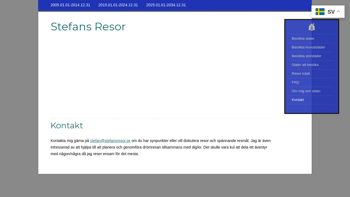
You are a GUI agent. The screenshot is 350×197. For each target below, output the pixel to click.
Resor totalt (301, 73)
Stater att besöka (305, 65)
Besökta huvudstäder (308, 47)
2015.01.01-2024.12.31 (118, 5)
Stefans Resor (88, 26)
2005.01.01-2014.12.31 (70, 5)
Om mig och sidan (306, 91)
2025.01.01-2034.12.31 (166, 5)
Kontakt (298, 100)
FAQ (295, 82)
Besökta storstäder (306, 56)
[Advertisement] (161, 80)
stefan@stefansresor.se (110, 140)
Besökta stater (303, 38)
